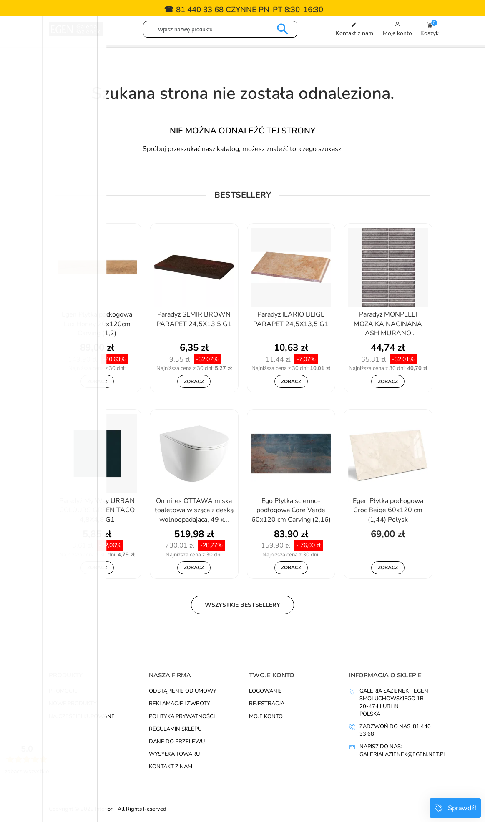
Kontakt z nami (171, 766)
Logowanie (265, 691)
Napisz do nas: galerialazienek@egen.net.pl (402, 750)
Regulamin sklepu (175, 729)
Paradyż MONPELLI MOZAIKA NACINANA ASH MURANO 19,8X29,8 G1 (388, 324)
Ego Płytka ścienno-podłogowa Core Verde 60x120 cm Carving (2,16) (291, 510)
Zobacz (97, 381)
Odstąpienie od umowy (182, 691)
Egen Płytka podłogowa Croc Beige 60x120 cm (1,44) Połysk (388, 510)
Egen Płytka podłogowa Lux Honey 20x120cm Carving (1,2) (97, 324)
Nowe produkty (73, 703)
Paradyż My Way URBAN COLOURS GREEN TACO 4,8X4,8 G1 (97, 510)
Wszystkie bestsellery (242, 605)
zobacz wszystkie (27, 771)
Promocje (63, 691)
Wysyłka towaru (174, 754)
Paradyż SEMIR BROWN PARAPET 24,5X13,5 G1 (194, 319)
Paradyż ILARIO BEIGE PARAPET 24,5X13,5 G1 (291, 319)
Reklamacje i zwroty (179, 703)
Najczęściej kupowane (82, 716)
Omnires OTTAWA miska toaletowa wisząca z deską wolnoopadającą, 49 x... (194, 510)
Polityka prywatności (182, 716)
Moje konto (266, 716)
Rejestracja (266, 703)
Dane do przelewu (177, 741)
